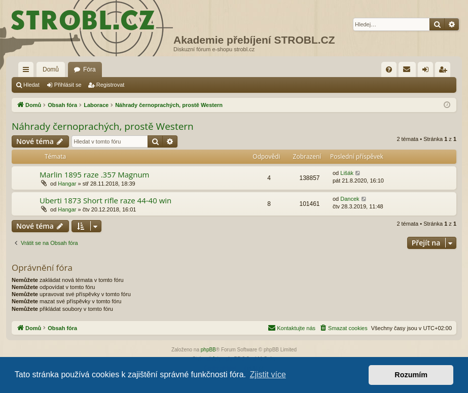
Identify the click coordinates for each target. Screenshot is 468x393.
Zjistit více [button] (268, 374)
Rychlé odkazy (27, 71)
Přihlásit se (68, 85)
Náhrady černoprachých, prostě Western (103, 126)
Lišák (346, 173)
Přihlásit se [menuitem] (427, 71)
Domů (51, 69)
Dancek (349, 199)
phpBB (208, 349)
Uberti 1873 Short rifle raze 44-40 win (105, 200)
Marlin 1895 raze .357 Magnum (94, 174)
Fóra (89, 69)
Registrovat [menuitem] (445, 71)
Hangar (67, 184)
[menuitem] (389, 69)
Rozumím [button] (410, 375)
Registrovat (110, 85)
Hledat (31, 85)
